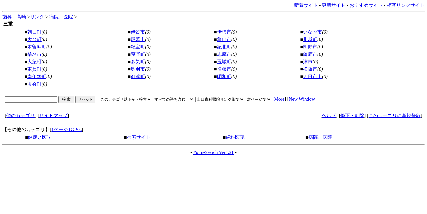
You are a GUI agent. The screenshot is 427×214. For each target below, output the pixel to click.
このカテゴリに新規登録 (395, 115)
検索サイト (139, 137)
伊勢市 (224, 31)
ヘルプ (329, 115)
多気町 (138, 61)
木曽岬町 (36, 46)
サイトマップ (53, 115)
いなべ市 (312, 31)
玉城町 (224, 61)
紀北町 (224, 46)
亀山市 (224, 39)
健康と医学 (40, 137)
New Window (302, 99)
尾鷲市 (138, 39)
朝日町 (34, 31)
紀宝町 (138, 46)
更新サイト (333, 5)
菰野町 (138, 54)
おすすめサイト (366, 5)
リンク (37, 16)
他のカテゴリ (20, 115)
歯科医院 (235, 137)
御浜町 (138, 76)
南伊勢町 (36, 76)
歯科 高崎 (14, 16)
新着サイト (306, 5)
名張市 (224, 69)
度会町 (34, 83)
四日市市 (312, 76)
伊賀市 (138, 31)
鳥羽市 (138, 69)
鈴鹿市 (310, 54)
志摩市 (224, 54)
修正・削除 (352, 115)
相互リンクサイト (406, 5)
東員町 (34, 69)
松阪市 (310, 69)
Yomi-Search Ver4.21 (213, 152)
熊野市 (310, 46)
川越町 (310, 39)
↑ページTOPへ (66, 129)
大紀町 (34, 61)
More (279, 99)
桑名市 (34, 54)
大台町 (34, 39)
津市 (308, 61)
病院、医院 (61, 16)
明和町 (224, 76)
